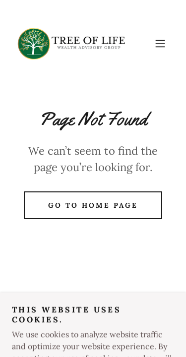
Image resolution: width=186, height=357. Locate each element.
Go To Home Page (93, 205)
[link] (71, 43)
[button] (160, 44)
